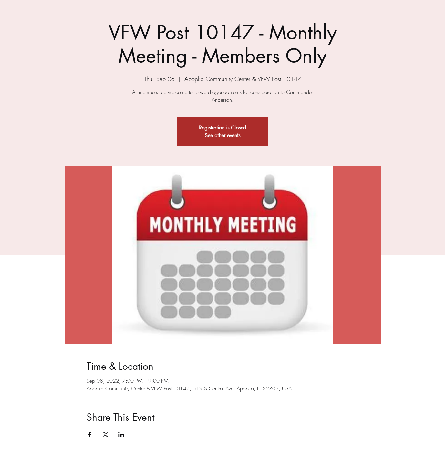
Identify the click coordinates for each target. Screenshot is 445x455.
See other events (222, 135)
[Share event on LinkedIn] (121, 434)
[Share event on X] (105, 434)
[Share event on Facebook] (90, 434)
